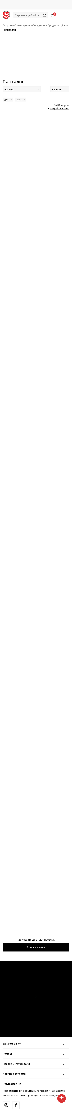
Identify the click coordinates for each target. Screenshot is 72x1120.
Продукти (53, 25)
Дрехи (64, 25)
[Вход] (52, 15)
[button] (30, 15)
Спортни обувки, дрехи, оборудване (24, 25)
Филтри (60, 89)
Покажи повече (36, 947)
